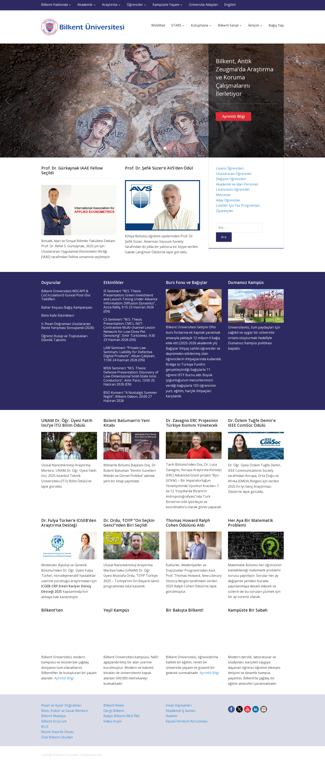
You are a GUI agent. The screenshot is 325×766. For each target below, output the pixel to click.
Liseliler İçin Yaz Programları (238, 205)
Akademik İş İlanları (181, 710)
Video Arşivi (112, 721)
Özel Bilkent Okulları (57, 737)
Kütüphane (199, 25)
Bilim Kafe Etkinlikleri (57, 315)
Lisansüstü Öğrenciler (233, 189)
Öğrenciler (135, 4)
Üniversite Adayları (203, 4)
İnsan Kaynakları (179, 705)
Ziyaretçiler (224, 210)
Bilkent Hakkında (54, 4)
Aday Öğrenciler (228, 200)
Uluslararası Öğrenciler (234, 173)
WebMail (158, 25)
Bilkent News (113, 705)
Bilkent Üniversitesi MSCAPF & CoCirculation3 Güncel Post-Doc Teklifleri (66, 295)
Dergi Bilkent (113, 710)
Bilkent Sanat (228, 25)
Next (317, 100)
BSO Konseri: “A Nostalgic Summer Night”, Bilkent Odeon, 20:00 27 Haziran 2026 (130, 396)
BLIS (44, 726)
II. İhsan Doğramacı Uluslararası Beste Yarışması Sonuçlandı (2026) (67, 325)
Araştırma (109, 4)
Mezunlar (223, 195)
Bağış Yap (276, 25)
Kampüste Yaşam (166, 4)
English (230, 4)
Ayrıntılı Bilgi (233, 116)
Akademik (84, 4)
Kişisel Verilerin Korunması (186, 721)
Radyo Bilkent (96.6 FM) (121, 716)
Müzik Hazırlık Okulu (57, 732)
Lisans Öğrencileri (230, 168)
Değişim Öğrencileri (231, 179)
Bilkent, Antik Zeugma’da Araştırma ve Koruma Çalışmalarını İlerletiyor (244, 77)
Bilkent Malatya (53, 716)
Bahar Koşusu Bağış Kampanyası (66, 307)
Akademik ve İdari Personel (237, 184)
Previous (7, 100)
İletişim (253, 25)
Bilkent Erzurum (54, 721)
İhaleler (171, 716)
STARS (176, 25)
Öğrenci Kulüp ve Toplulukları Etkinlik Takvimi (64, 338)
